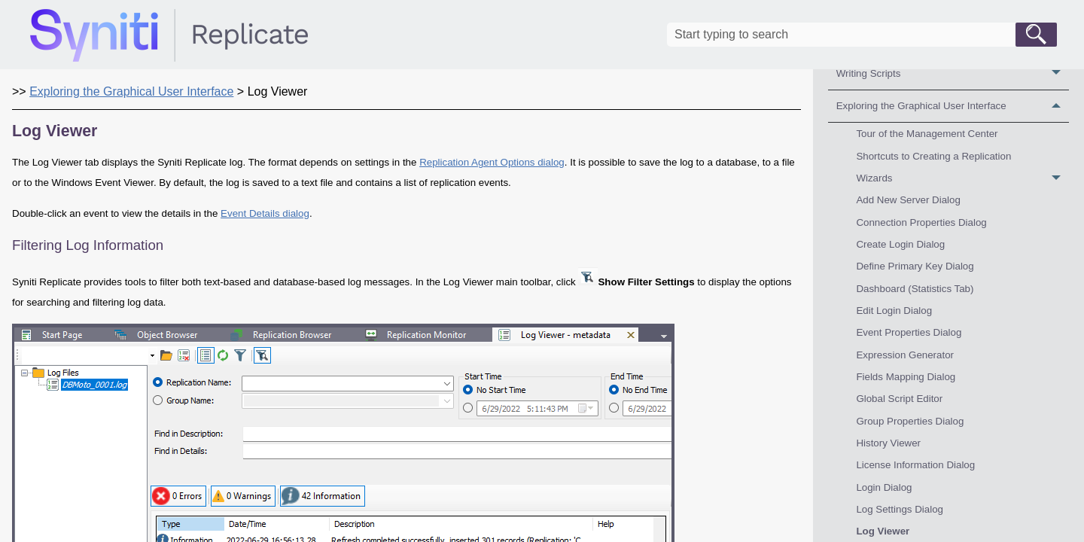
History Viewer (888, 443)
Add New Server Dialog (908, 200)
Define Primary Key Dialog (914, 266)
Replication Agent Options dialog (492, 162)
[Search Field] (862, 35)
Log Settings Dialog (899, 509)
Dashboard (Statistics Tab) (914, 288)
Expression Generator (905, 355)
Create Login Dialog (900, 244)
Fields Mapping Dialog (905, 376)
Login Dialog (884, 487)
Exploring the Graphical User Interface (952, 106)
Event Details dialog (265, 213)
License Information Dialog (915, 464)
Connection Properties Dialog (921, 222)
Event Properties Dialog (908, 332)
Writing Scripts (952, 73)
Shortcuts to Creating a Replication (933, 156)
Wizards (962, 178)
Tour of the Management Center (926, 133)
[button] (1036, 35)
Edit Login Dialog (894, 310)
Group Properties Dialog (910, 421)
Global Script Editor (899, 398)
